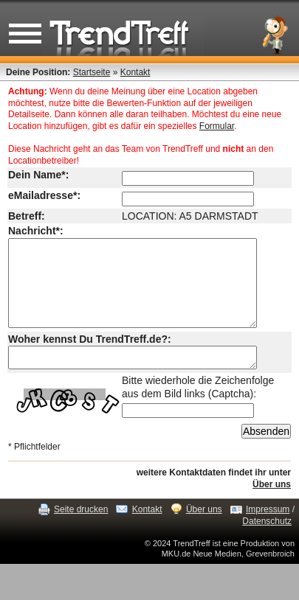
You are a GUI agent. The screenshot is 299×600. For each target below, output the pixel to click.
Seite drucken (81, 531)
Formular (216, 126)
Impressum (267, 531)
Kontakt (135, 72)
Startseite (92, 72)
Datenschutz (267, 543)
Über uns (271, 506)
